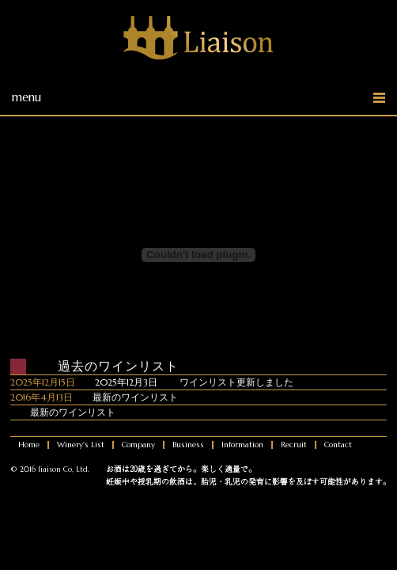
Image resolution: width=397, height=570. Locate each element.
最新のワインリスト (135, 397)
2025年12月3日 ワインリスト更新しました (194, 382)
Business (188, 445)
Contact (338, 445)
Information (242, 445)
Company (138, 445)
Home (29, 445)
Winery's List (80, 445)
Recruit (294, 445)
